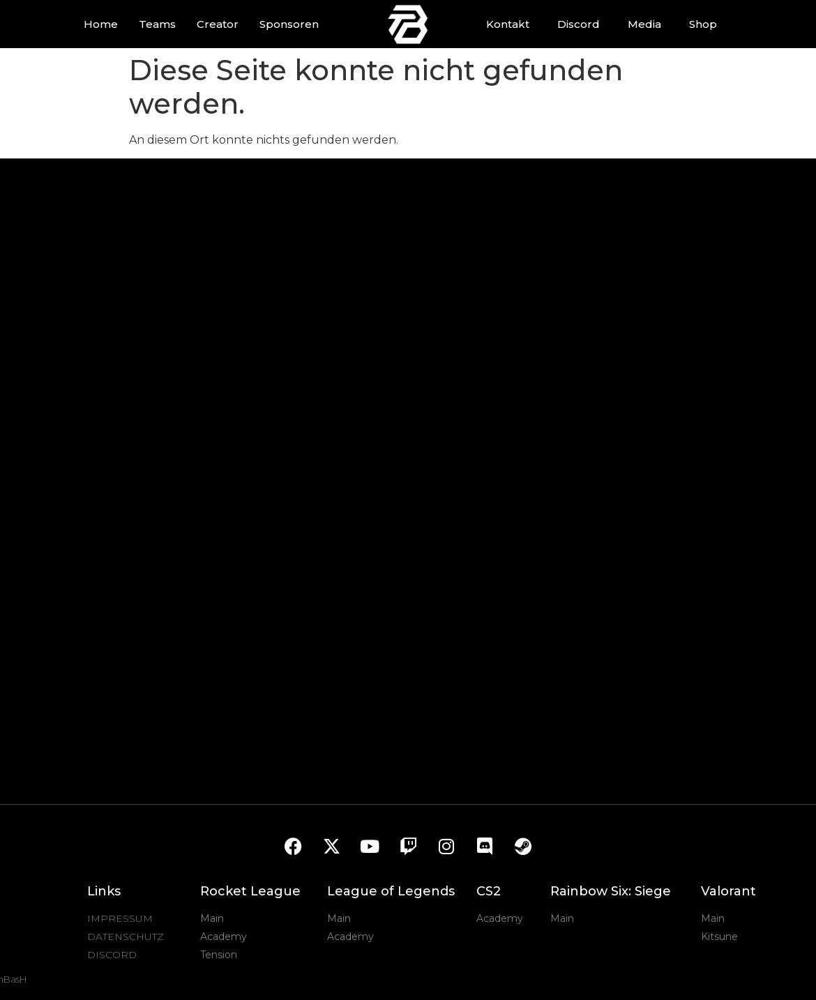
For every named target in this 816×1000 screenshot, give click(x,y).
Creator (218, 24)
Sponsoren (289, 24)
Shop (703, 24)
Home (101, 24)
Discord (578, 24)
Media (644, 24)
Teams (157, 24)
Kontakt (507, 24)
